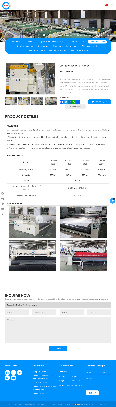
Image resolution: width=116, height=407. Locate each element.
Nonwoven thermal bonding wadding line (44, 388)
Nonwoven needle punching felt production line (44, 377)
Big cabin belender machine (51, 42)
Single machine (84, 35)
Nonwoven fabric (40, 393)
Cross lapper (43, 46)
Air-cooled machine (79, 50)
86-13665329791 (74, 381)
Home (50, 35)
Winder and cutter (57, 50)
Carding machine (25, 46)
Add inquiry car (101, 102)
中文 (107, 5)
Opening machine (77, 42)
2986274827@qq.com (74, 385)
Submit (58, 349)
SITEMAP (103, 404)
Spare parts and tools (41, 383)
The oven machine (90, 46)
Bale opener (16, 42)
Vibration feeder (102, 35)
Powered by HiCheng (89, 404)
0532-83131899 (73, 376)
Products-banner (64, 35)
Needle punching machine (65, 46)
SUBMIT (92, 393)
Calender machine (36, 50)
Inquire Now (77, 106)
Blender (30, 42)
